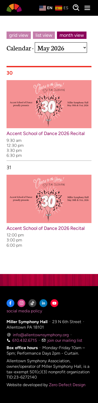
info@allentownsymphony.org (38, 334)
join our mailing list (62, 340)
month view (72, 35)
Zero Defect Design (67, 384)
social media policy (24, 310)
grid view (18, 35)
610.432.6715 (22, 340)
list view (44, 35)
